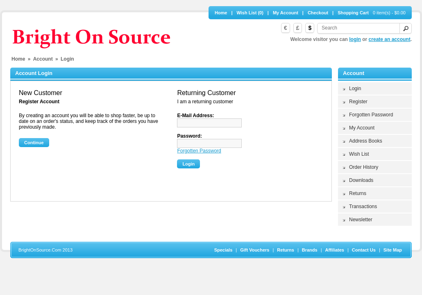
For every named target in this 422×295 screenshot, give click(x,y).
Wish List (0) (250, 12)
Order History (363, 167)
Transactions (363, 206)
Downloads (361, 180)
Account (43, 59)
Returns (357, 193)
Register (358, 101)
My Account (285, 12)
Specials (223, 249)
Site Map (392, 249)
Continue (34, 142)
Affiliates (334, 249)
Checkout (318, 12)
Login (355, 88)
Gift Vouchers (254, 249)
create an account (390, 39)
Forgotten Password (371, 115)
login (355, 39)
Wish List (359, 154)
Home (221, 12)
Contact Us (364, 249)
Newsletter (360, 219)
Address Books (365, 141)
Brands (310, 249)
